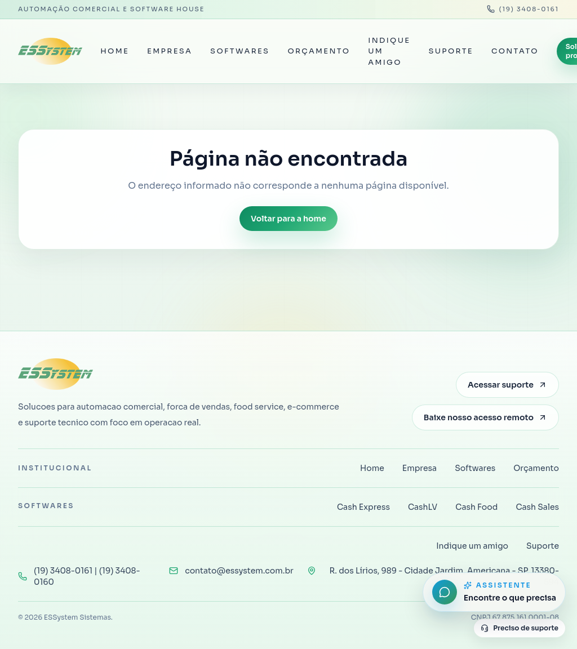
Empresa (169, 51)
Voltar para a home (288, 219)
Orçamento (318, 51)
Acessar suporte (507, 385)
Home (114, 51)
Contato (515, 51)
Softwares (239, 51)
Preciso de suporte (519, 628)
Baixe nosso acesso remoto (485, 417)
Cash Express (363, 507)
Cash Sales (537, 507)
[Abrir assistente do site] (494, 592)
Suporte (450, 51)
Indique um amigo (389, 51)
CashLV (422, 507)
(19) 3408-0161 (523, 9)
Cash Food (476, 507)
